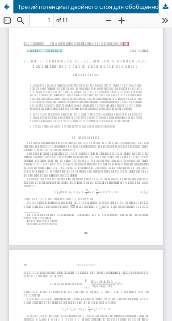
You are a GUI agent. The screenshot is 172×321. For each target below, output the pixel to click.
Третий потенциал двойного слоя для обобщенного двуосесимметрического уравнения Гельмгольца (95, 7)
